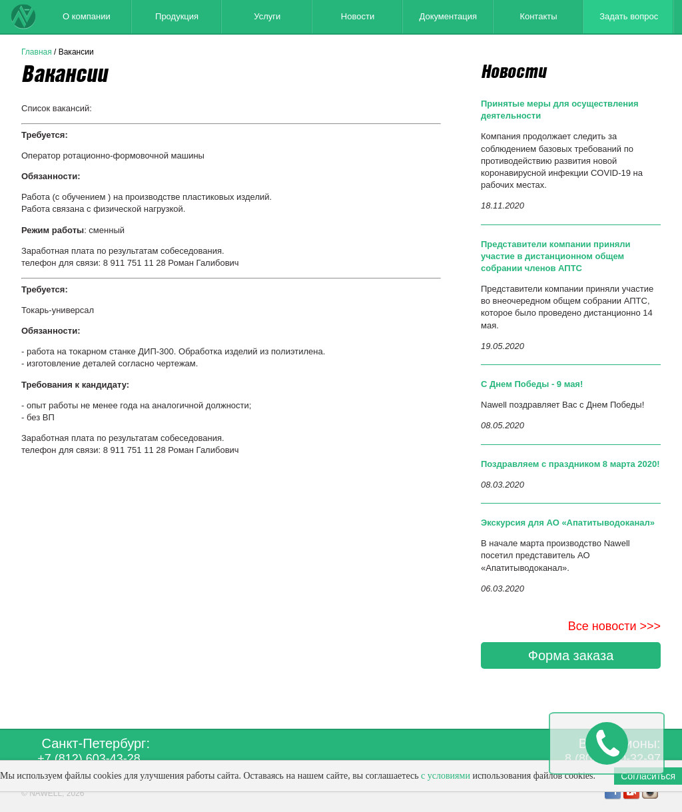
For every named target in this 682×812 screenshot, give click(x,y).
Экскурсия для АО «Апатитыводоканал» (568, 523)
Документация (448, 16)
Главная (36, 52)
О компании (87, 16)
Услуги (267, 16)
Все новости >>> (614, 626)
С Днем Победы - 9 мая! (532, 384)
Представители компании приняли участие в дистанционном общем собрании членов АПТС (556, 256)
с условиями (445, 776)
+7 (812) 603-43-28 (89, 758)
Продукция (176, 16)
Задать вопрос (628, 16)
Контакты (538, 16)
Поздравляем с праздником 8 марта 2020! (570, 464)
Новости (357, 16)
